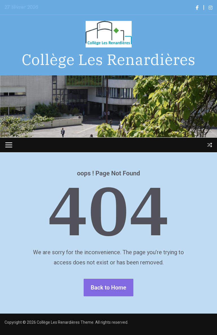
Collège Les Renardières (109, 59)
